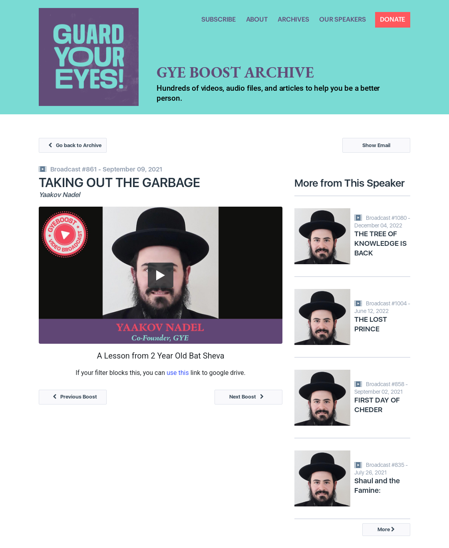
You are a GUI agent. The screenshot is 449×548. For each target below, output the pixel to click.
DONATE (392, 19)
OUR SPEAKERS (342, 19)
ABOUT (257, 19)
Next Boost (248, 397)
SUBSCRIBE (218, 19)
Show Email (376, 145)
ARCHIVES (293, 19)
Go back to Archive (72, 145)
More (386, 529)
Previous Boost (73, 397)
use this (178, 373)
